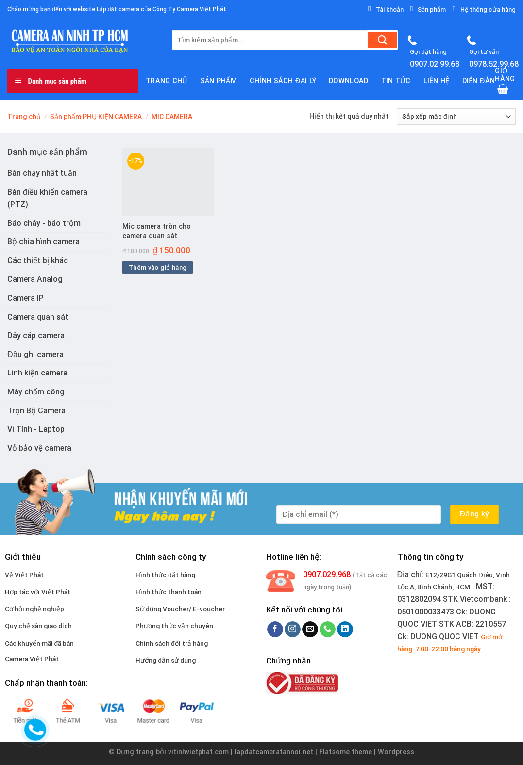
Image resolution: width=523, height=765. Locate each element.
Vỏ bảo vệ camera (39, 448)
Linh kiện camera (37, 372)
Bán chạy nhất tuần (42, 173)
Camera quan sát (37, 317)
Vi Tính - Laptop (36, 429)
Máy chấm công (36, 391)
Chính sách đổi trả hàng (171, 643)
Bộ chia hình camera (43, 241)
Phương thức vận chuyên (174, 625)
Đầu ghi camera (35, 354)
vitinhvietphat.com (198, 752)
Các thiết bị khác (37, 260)
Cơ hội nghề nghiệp (34, 608)
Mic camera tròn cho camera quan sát (156, 231)
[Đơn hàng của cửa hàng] (456, 116)
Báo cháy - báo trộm (44, 223)
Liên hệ (436, 81)
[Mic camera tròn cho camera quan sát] (168, 182)
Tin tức (396, 81)
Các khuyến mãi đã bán (39, 643)
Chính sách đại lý (283, 81)
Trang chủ (167, 81)
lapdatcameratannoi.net (274, 752)
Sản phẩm (219, 81)
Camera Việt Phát (32, 659)
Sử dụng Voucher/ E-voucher (180, 608)
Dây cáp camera (36, 335)
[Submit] (382, 40)
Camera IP (25, 298)
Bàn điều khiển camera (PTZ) (47, 198)
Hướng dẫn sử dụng (165, 660)
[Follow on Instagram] (293, 629)
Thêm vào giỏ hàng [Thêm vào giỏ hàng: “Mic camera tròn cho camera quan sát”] (158, 267)
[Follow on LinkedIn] (345, 629)
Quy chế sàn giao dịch (38, 625)
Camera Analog (35, 279)
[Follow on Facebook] (275, 629)
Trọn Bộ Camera (36, 410)
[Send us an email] (310, 629)
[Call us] (328, 629)
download (348, 81)
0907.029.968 (327, 574)
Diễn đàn (478, 81)
